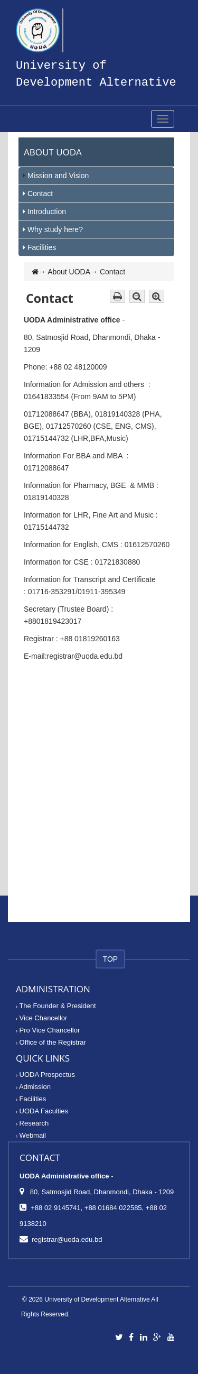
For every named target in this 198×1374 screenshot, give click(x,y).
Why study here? (55, 229)
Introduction (46, 211)
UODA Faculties (42, 1111)
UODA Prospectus (45, 1074)
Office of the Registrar (51, 1042)
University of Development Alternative (96, 1299)
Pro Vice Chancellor (48, 1030)
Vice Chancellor (41, 1018)
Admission (33, 1087)
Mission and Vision (58, 175)
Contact (40, 193)
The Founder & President (56, 1006)
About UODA (69, 272)
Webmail (31, 1135)
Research (32, 1123)
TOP (110, 959)
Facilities (41, 247)
